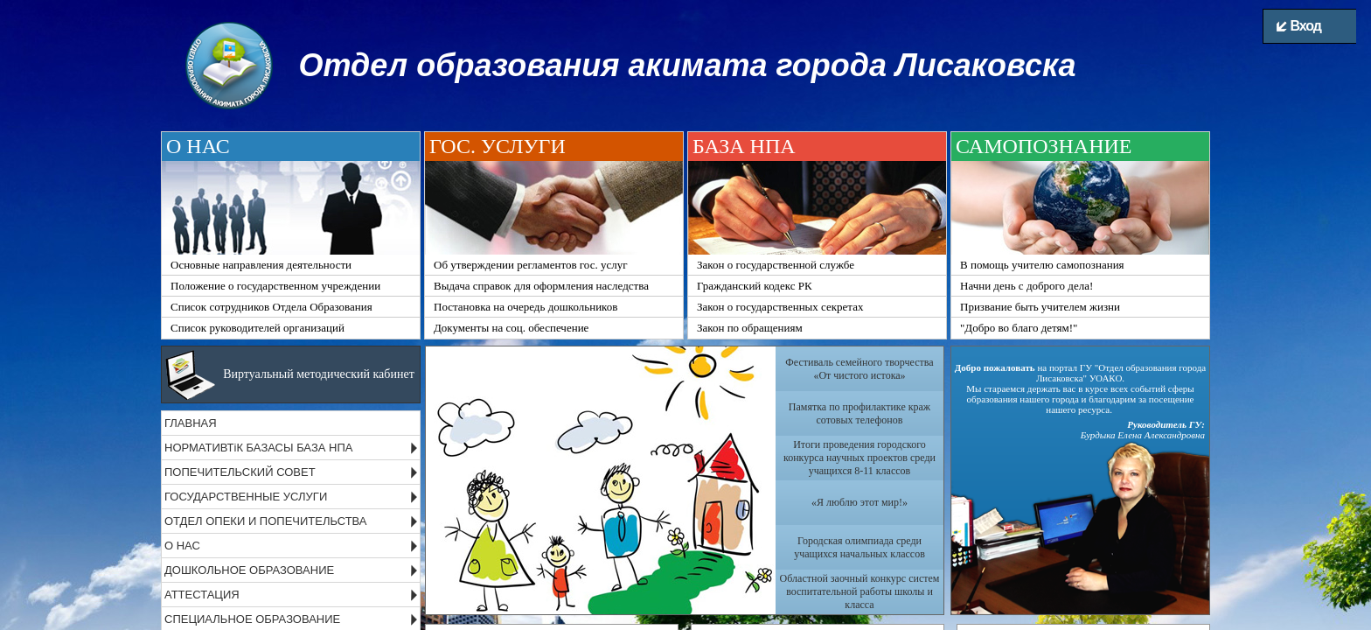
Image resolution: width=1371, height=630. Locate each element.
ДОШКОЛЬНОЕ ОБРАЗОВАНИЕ (249, 570)
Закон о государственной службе (775, 264)
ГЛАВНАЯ (190, 423)
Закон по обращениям (750, 327)
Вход (1299, 25)
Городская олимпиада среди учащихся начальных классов (859, 547)
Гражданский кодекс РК (754, 285)
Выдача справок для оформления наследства (541, 285)
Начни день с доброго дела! (1026, 285)
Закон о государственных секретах (780, 306)
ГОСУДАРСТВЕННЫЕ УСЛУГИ (245, 496)
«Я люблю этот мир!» (859, 502)
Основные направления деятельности (261, 264)
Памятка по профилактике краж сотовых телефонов (859, 413)
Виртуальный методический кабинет (318, 374)
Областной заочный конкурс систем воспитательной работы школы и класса (860, 591)
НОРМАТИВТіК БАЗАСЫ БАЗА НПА (258, 447)
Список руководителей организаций (257, 327)
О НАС (182, 545)
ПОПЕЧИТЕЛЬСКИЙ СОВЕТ (240, 472)
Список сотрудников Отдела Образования (271, 306)
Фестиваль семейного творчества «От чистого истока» (859, 369)
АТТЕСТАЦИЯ (202, 594)
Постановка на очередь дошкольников (525, 306)
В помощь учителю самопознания (1042, 264)
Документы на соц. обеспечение (511, 327)
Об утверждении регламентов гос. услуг (531, 264)
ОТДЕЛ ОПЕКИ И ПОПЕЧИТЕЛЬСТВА (265, 521)
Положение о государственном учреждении (275, 285)
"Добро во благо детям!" (1018, 327)
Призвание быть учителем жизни (1040, 306)
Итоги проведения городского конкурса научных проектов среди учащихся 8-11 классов (859, 457)
